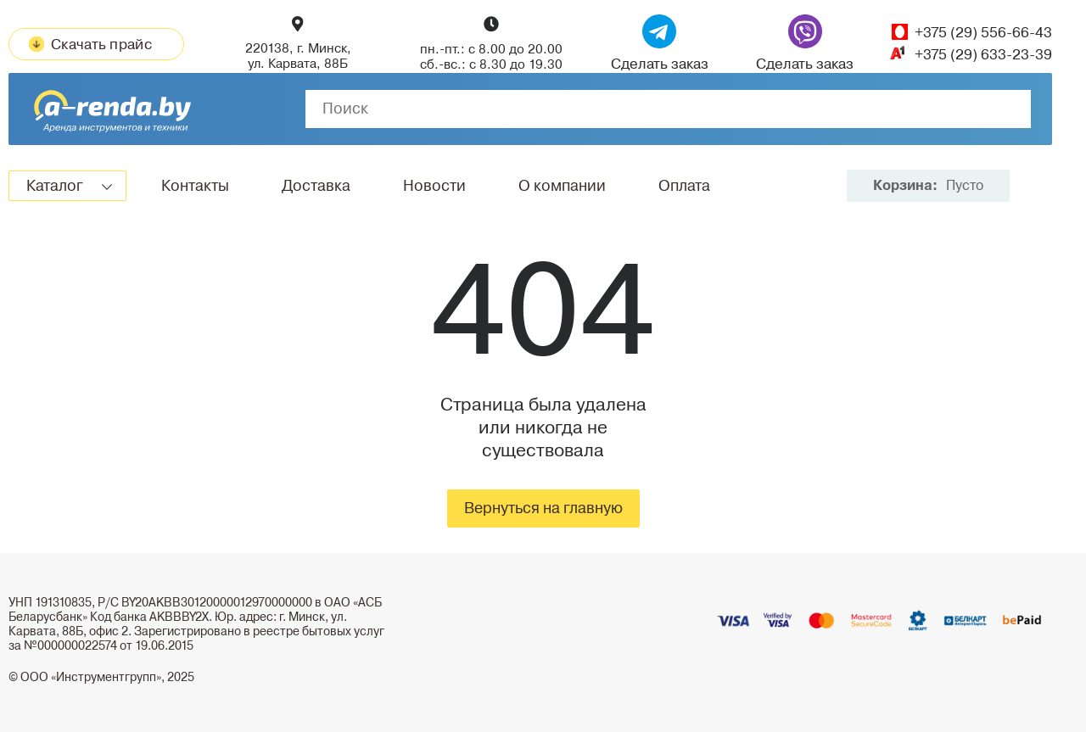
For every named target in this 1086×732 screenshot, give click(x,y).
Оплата (684, 186)
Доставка (316, 186)
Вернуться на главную (543, 508)
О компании (562, 186)
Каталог (54, 186)
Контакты (195, 186)
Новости (434, 186)
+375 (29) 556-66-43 (983, 32)
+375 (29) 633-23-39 (983, 54)
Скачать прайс (90, 44)
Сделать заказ (659, 43)
